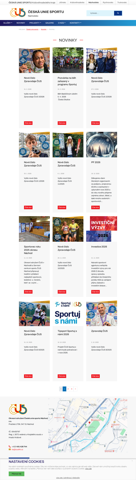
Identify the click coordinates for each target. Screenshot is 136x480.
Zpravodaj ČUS (99, 331)
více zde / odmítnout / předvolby (68, 478)
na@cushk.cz (17, 450)
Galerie (49, 23)
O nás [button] (61, 23)
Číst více (28, 123)
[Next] (75, 388)
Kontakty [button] (75, 23)
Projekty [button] (34, 23)
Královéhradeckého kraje (32, 2)
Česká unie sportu (32, 29)
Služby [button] (7, 23)
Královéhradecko (77, 2)
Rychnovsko (108, 2)
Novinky (21, 23)
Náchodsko (94, 2)
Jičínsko (62, 2)
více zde (88, 469)
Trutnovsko (122, 2)
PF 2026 (95, 162)
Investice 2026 (99, 246)
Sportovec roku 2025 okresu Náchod (32, 249)
